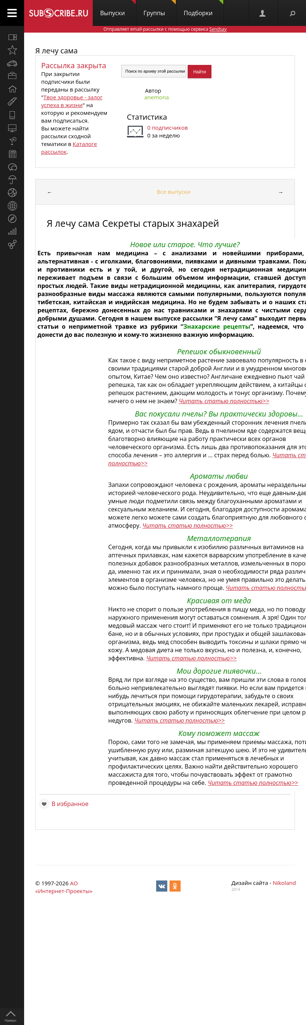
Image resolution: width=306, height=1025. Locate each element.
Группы (160, 8)
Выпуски (118, 8)
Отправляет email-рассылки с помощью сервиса (165, 29)
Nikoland (284, 882)
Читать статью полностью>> (224, 401)
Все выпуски (174, 191)
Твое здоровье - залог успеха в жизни (71, 101)
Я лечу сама (56, 51)
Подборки (203, 8)
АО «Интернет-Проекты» (63, 887)
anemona (156, 97)
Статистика (147, 117)
